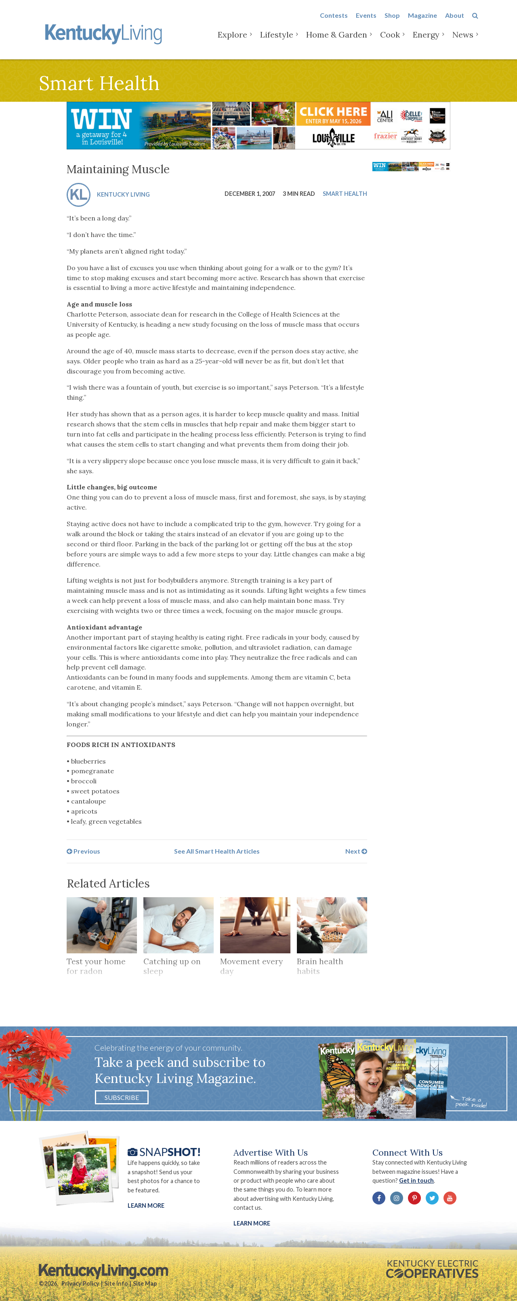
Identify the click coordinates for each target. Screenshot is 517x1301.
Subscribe (122, 1097)
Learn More (146, 1205)
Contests (334, 21)
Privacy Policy (80, 1283)
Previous (83, 851)
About (454, 21)
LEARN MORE (251, 1223)
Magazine (422, 21)
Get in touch (416, 1180)
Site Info (116, 1283)
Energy (426, 40)
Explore (232, 40)
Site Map (145, 1283)
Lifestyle (276, 40)
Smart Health (345, 193)
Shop (392, 21)
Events (366, 21)
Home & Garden (336, 40)
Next (356, 851)
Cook (390, 40)
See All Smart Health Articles (217, 851)
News (462, 40)
